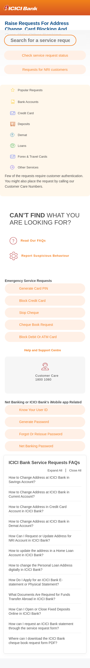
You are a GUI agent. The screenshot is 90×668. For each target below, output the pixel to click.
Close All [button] (75, 470)
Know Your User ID (33, 410)
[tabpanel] (45, 372)
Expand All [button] (55, 470)
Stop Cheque (29, 313)
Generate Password (34, 422)
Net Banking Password (36, 446)
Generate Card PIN (33, 288)
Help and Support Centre (42, 350)
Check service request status (45, 55)
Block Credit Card (32, 301)
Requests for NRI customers (44, 69)
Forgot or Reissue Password (40, 434)
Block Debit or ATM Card (38, 337)
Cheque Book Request (36, 325)
